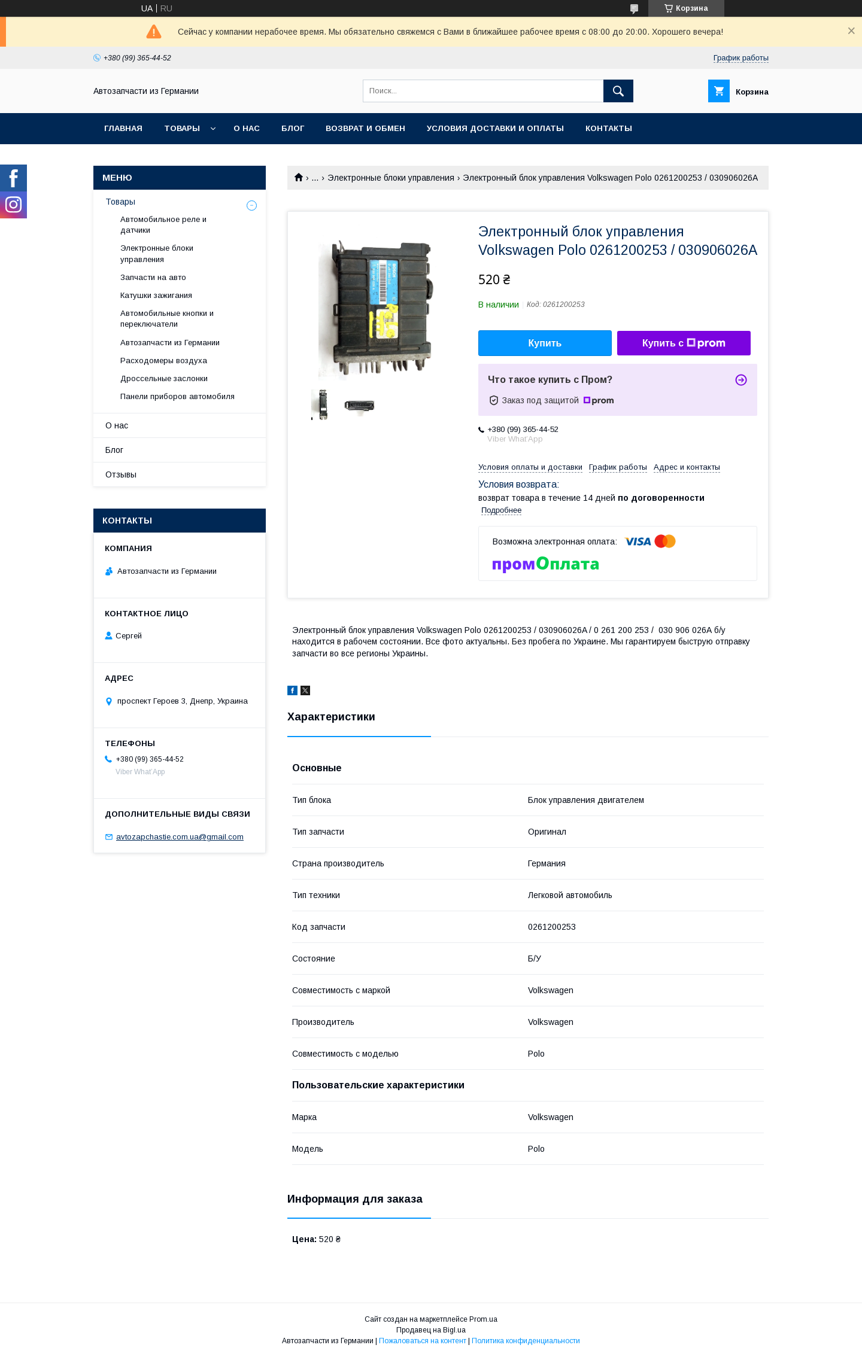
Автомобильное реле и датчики (163, 225)
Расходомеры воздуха (163, 360)
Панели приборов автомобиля (177, 396)
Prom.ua (483, 1319)
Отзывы (120, 474)
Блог (292, 128)
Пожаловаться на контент (422, 1341)
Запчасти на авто (153, 277)
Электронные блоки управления (390, 177)
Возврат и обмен (365, 128)
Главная (123, 128)
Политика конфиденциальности (526, 1341)
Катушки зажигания (156, 295)
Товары (182, 128)
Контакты (608, 128)
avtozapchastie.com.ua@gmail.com (180, 836)
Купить (545, 343)
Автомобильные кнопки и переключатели (167, 318)
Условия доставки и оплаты (495, 128)
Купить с (684, 343)
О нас (246, 128)
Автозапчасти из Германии (170, 342)
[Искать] (618, 91)
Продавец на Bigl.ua (431, 1330)
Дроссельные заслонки (164, 378)
